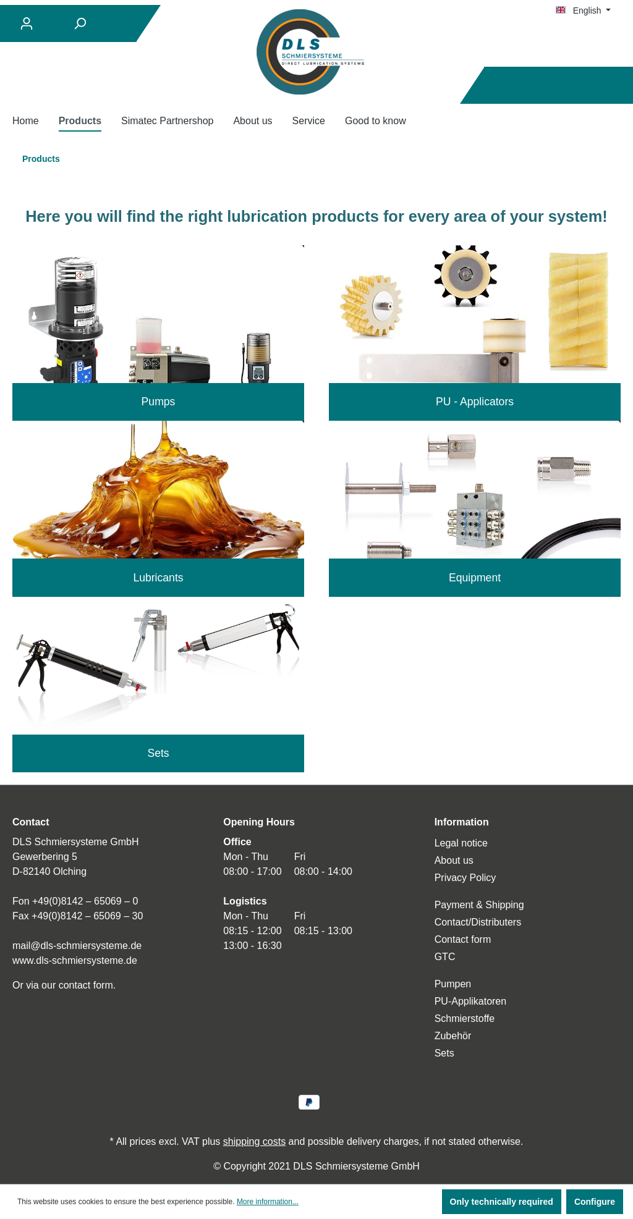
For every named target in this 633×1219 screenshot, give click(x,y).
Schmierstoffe (465, 1018)
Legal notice (461, 843)
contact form (86, 985)
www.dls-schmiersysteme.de (74, 960)
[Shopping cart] (613, 86)
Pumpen (453, 984)
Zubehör (453, 1036)
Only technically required (501, 1202)
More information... (268, 1201)
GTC (445, 956)
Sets (444, 1053)
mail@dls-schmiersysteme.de (77, 945)
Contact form (463, 939)
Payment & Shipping (479, 905)
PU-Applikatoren (471, 1001)
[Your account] (26, 23)
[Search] (80, 23)
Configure (594, 1202)
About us (454, 860)
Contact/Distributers (478, 922)
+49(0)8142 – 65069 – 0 (85, 901)
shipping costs (254, 1141)
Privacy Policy (465, 877)
